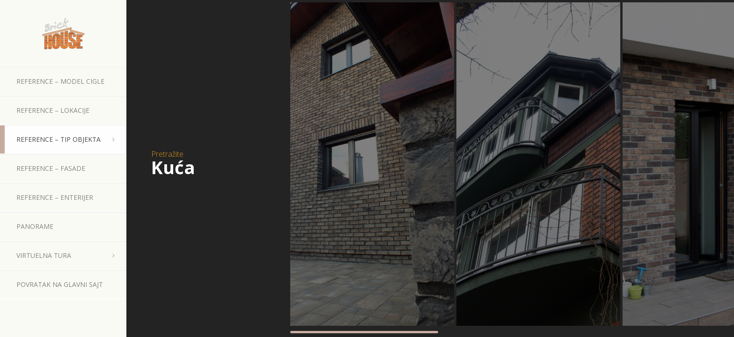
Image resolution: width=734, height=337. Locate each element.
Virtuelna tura (43, 255)
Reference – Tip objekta (58, 139)
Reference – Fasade (50, 168)
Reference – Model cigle (60, 81)
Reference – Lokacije (52, 110)
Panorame (34, 226)
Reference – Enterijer (54, 197)
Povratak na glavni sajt (59, 284)
